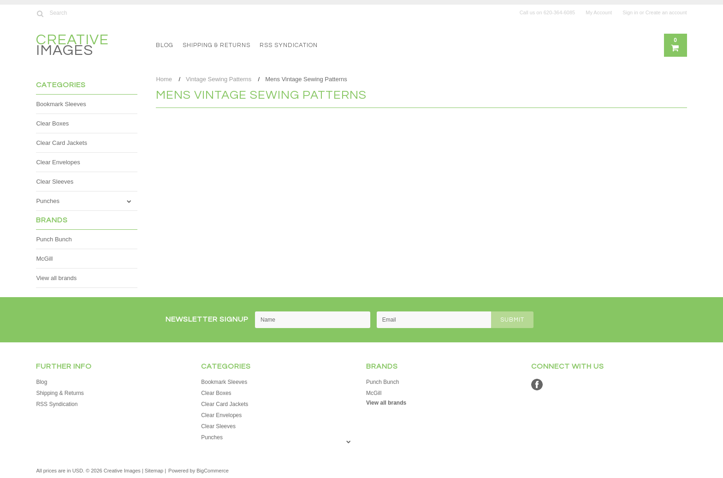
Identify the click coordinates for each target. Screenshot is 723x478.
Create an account (666, 12)
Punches (47, 200)
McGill (44, 258)
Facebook (537, 384)
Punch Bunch (53, 239)
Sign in (630, 12)
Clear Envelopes (58, 162)
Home (164, 79)
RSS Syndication (289, 45)
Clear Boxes (52, 123)
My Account (599, 12)
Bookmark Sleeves (61, 104)
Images (72, 46)
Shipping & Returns (216, 45)
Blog (164, 45)
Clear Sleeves (54, 181)
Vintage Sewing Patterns (218, 79)
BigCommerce (212, 470)
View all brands (56, 278)
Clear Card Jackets (61, 142)
